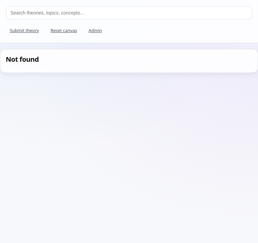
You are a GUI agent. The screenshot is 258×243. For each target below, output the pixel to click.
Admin (95, 30)
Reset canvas (64, 30)
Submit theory (24, 30)
